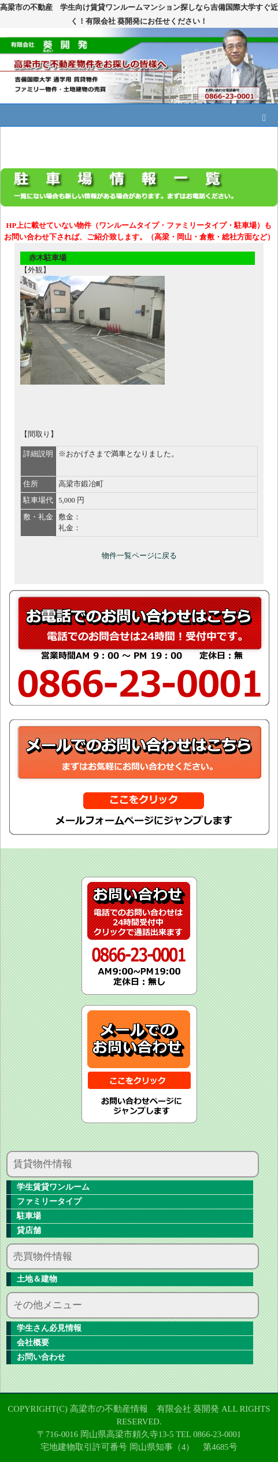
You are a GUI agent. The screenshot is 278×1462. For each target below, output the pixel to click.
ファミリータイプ (49, 1201)
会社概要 (33, 1342)
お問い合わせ (41, 1357)
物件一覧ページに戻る (139, 556)
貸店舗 (29, 1230)
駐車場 (29, 1216)
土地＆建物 (37, 1279)
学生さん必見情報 (49, 1328)
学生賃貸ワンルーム (53, 1187)
